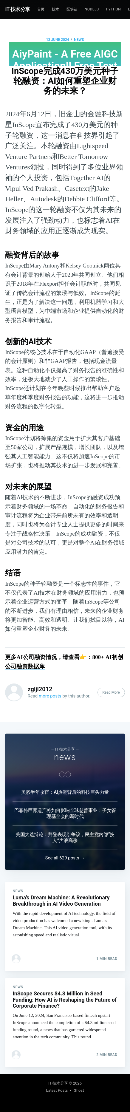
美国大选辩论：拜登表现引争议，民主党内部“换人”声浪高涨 (65, 837)
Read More (111, 692)
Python (113, 9)
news (79, 40)
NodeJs (92, 9)
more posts (50, 696)
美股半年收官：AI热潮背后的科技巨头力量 (65, 792)
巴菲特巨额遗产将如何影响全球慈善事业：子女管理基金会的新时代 (65, 813)
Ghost (79, 1090)
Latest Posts (57, 1090)
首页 (41, 9)
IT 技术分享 (17, 9)
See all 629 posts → (65, 858)
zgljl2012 (39, 689)
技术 (55, 9)
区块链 (72, 9)
